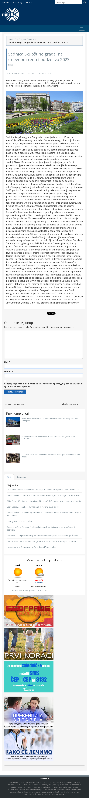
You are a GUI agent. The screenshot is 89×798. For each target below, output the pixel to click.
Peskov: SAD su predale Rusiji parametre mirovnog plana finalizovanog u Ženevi (42, 535)
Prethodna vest (15, 404)
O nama (5, 2)
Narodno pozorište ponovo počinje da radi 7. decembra (31, 547)
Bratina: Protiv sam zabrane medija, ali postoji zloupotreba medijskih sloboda (41, 541)
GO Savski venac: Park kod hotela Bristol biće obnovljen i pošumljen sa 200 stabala (51, 455)
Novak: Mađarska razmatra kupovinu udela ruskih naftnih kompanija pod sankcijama (50, 419)
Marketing (17, 2)
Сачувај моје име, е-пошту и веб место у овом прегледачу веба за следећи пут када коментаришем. (43, 385)
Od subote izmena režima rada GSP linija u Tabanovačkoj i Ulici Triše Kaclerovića (48, 437)
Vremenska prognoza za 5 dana (29, 590)
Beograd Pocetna (26, 39)
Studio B (12, 39)
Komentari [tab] (22, 477)
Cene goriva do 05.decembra (19, 521)
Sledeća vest (70, 404)
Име (7, 362)
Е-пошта (9, 371)
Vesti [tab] (9, 477)
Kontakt (29, 2)
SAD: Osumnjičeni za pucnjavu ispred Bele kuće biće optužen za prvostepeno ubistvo (44, 501)
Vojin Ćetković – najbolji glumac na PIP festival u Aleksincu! (33, 507)
